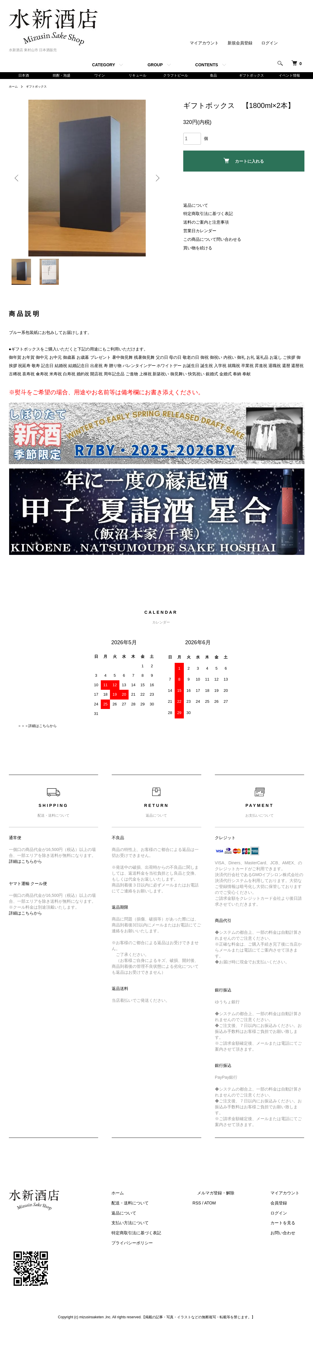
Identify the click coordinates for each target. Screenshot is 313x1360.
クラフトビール (175, 75)
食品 (213, 75)
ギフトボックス (251, 75)
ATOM (229, 1207)
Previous (17, 179)
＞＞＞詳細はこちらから (37, 730)
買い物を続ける (197, 248)
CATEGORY (103, 64)
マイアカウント (204, 43)
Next (156, 179)
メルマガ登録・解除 (230, 1197)
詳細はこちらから (25, 865)
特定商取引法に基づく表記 (208, 214)
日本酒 (23, 75)
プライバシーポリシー (156, 1247)
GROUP (155, 64)
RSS (216, 1207)
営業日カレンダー (199, 231)
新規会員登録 (240, 43)
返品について (195, 206)
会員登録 (283, 1207)
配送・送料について (154, 1207)
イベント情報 (289, 75)
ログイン (269, 43)
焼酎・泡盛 (61, 75)
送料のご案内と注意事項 (206, 223)
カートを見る (287, 1227)
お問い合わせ (287, 1237)
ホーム (14, 87)
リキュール (137, 75)
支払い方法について (154, 1227)
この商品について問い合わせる (212, 240)
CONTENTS (206, 64)
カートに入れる (243, 161)
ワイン (99, 75)
